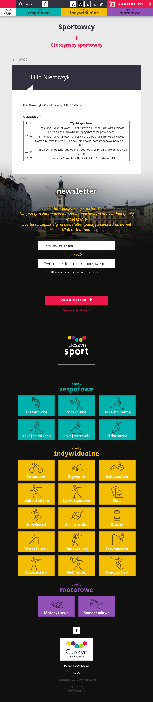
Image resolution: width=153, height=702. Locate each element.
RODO (76, 672)
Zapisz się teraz (76, 300)
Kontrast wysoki (80, 4)
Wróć (22, 60)
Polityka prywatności (76, 665)
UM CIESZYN (87, 679)
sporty (38, 12)
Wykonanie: (76, 688)
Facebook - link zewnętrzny (45, 5)
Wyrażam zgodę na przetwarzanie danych (73, 272)
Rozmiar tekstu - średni (95, 4)
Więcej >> (97, 272)
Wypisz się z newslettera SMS (76, 310)
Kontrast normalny (73, 4)
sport (8, 14)
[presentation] (77, 283)
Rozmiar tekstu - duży (102, 4)
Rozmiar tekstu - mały (87, 4)
